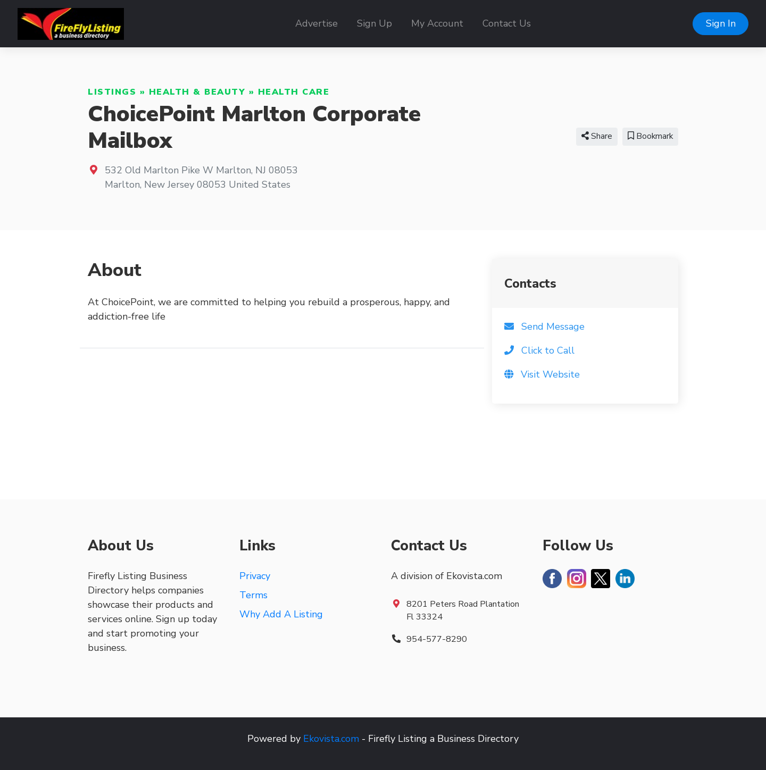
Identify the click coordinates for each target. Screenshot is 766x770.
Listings (112, 92)
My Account (437, 23)
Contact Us (506, 23)
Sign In (721, 23)
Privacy (254, 576)
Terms (253, 595)
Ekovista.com (331, 738)
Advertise (316, 23)
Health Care (294, 92)
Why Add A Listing (281, 614)
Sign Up (374, 23)
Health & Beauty (197, 92)
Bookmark (650, 136)
